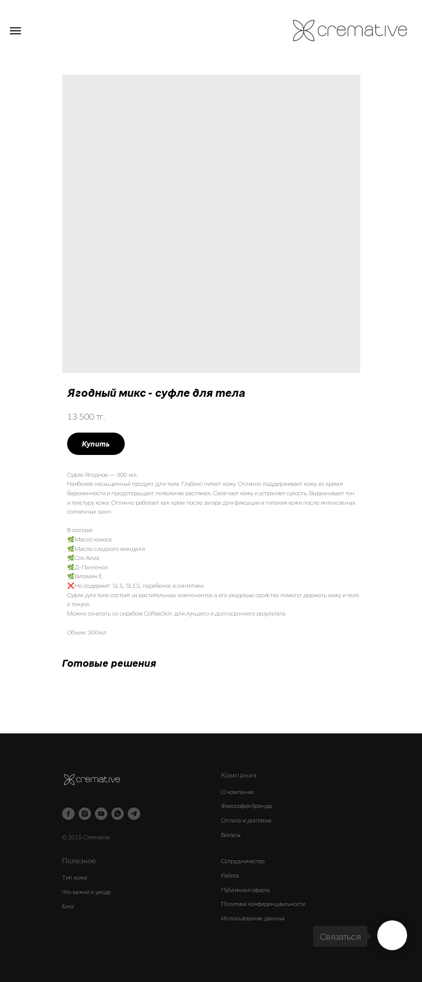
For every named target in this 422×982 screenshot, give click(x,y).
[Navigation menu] (15, 30)
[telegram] (134, 813)
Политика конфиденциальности (263, 903)
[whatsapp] (117, 813)
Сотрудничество (242, 860)
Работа (230, 875)
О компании (237, 791)
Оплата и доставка (246, 819)
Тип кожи (74, 877)
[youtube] (101, 813)
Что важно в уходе (86, 891)
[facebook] (68, 813)
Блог (68, 905)
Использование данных (253, 917)
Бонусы (231, 834)
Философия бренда (246, 805)
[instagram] (85, 813)
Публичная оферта (245, 889)
